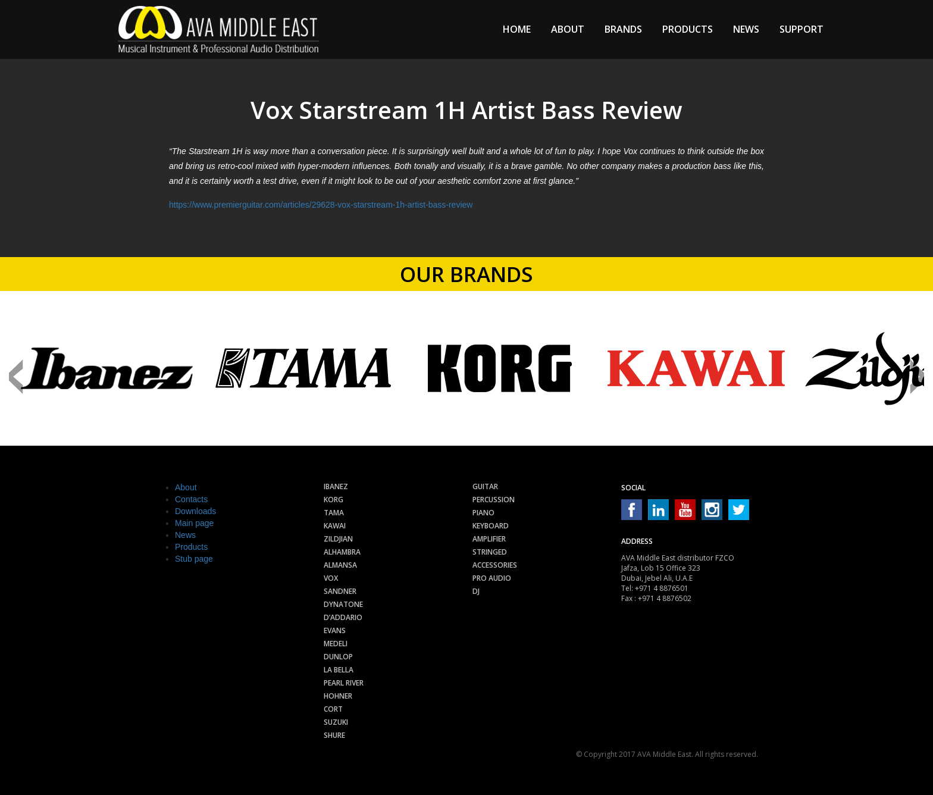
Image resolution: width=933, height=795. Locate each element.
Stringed (489, 552)
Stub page (194, 559)
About (567, 29)
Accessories (494, 565)
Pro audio (491, 578)
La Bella (338, 670)
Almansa (340, 565)
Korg (333, 499)
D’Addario (343, 617)
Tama (334, 513)
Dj (476, 591)
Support (801, 29)
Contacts (191, 499)
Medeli (335, 643)
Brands (623, 29)
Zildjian (338, 539)
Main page (194, 523)
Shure (334, 735)
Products (687, 29)
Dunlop (338, 657)
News (746, 29)
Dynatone (343, 604)
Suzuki (336, 722)
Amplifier (489, 539)
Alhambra (342, 552)
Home (517, 29)
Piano (483, 513)
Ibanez (336, 486)
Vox (331, 578)
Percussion (493, 499)
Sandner (340, 591)
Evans (335, 630)
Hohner (338, 696)
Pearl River (344, 683)
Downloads (195, 511)
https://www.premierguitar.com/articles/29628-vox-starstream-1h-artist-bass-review (320, 204)
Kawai (335, 526)
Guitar (485, 486)
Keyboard (490, 526)
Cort (333, 709)
